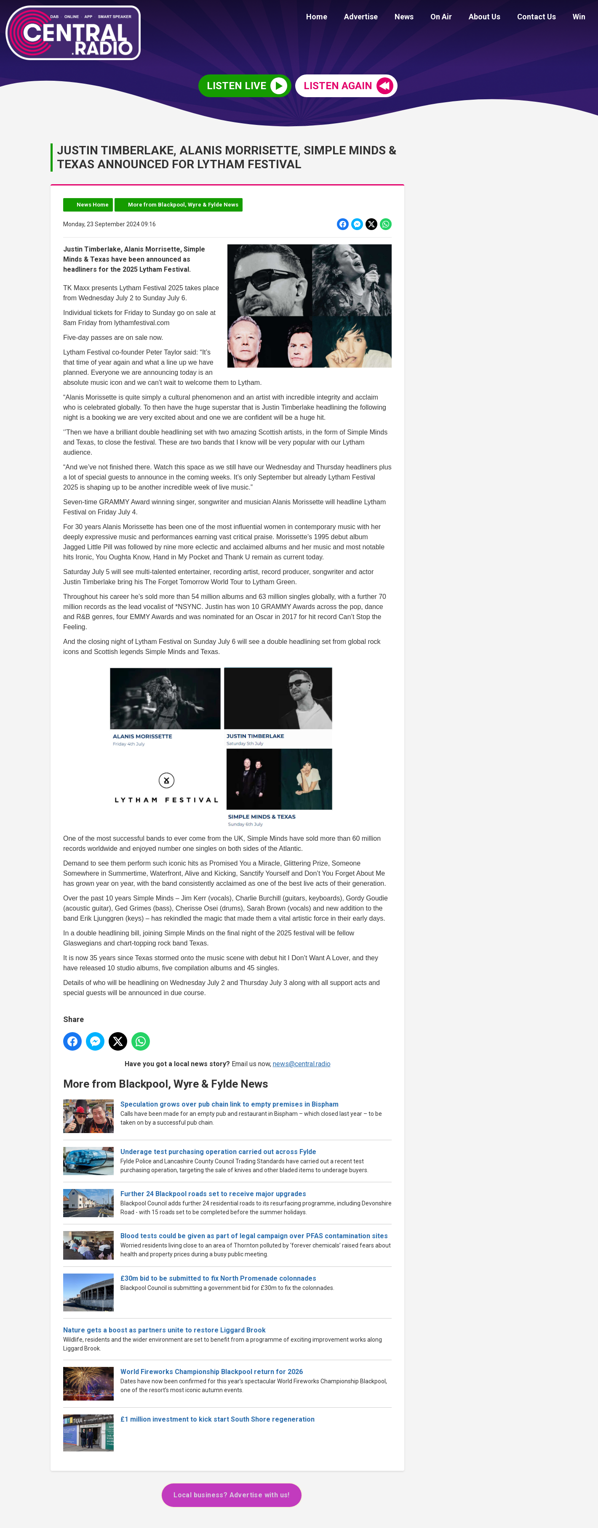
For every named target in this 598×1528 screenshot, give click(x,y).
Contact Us (541, 17)
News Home (93, 204)
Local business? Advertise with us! (232, 1495)
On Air (453, 17)
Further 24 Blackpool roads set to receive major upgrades (213, 1194)
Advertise (379, 17)
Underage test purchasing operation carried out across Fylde (218, 1151)
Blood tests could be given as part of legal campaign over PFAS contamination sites (254, 1236)
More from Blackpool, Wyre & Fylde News (183, 204)
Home (338, 17)
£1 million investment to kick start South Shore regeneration (217, 1419)
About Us (493, 17)
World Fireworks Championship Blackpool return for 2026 (211, 1372)
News (419, 17)
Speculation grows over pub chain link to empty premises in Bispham (229, 1104)
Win (580, 17)
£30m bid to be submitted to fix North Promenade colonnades (218, 1278)
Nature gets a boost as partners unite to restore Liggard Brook (164, 1330)
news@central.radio (302, 1064)
